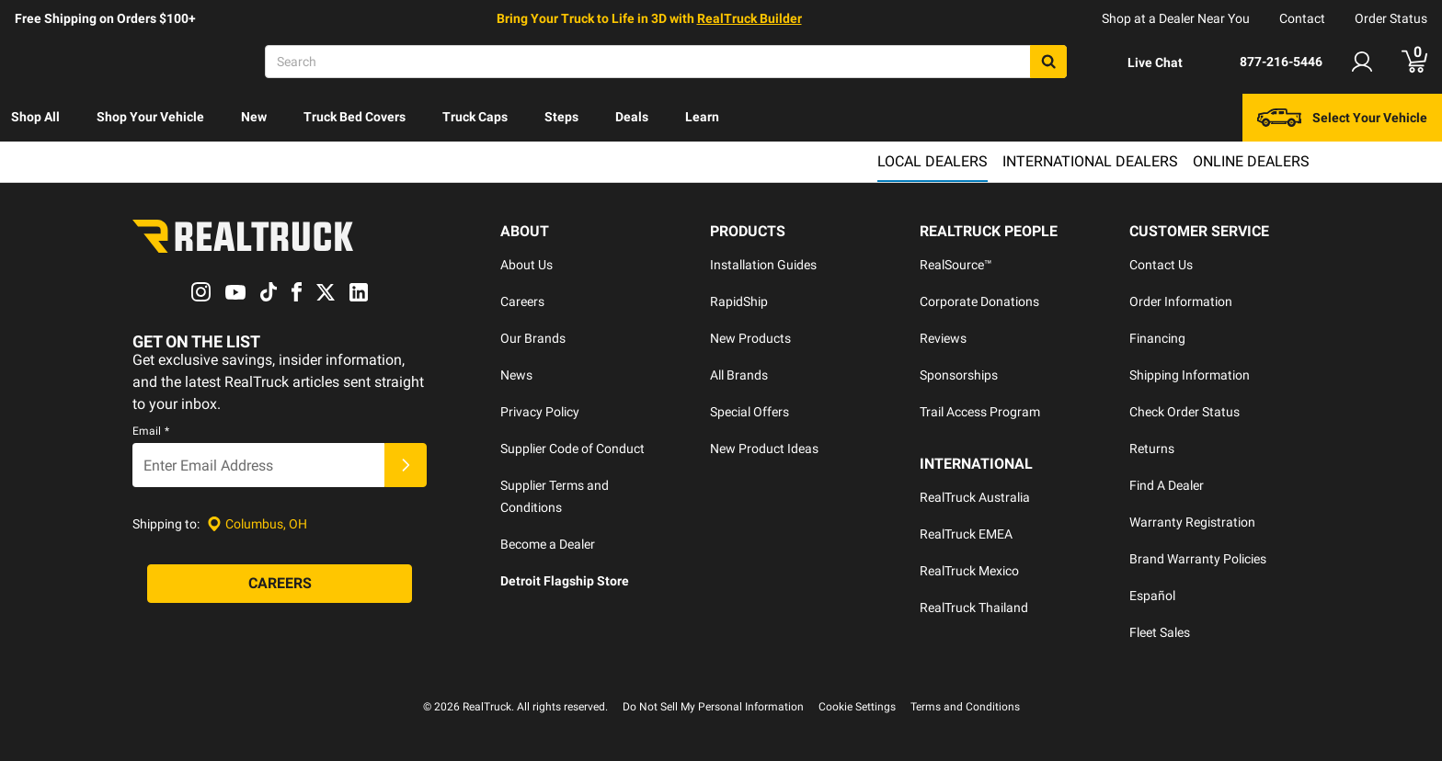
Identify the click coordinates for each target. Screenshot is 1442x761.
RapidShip (739, 301)
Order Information (1180, 301)
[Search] (666, 61)
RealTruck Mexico (969, 570)
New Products (750, 338)
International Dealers (1090, 161)
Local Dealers (932, 161)
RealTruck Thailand (974, 607)
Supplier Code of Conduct (572, 448)
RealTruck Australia (975, 497)
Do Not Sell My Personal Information (713, 706)
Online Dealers (1251, 161)
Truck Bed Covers (354, 116)
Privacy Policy (539, 411)
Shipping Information (1189, 375)
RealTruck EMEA (966, 534)
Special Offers (749, 411)
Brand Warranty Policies (1197, 558)
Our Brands (533, 338)
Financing (1157, 338)
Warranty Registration (1192, 522)
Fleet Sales (1159, 632)
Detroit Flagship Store (564, 581)
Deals (631, 116)
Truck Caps (475, 116)
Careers (522, 301)
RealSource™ (956, 264)
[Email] (258, 466)
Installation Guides (763, 264)
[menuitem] (35, 118)
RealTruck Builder (749, 18)
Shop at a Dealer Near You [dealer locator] (1176, 18)
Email (150, 432)
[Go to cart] (1414, 61)
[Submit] (405, 466)
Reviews (943, 338)
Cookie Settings (857, 706)
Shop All (35, 116)
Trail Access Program (980, 411)
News (516, 375)
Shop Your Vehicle (150, 116)
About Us (526, 264)
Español (1152, 595)
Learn (702, 116)
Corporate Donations (979, 301)
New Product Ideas (764, 448)
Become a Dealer (547, 544)
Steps (561, 116)
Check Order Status (1184, 411)
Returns (1151, 448)
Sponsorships (959, 375)
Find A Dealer (1166, 485)
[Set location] (257, 524)
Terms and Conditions (965, 706)
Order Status (1391, 18)
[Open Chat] (1139, 62)
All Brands (739, 375)
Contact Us (1161, 264)
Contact (1302, 18)
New (254, 116)
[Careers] (279, 584)
